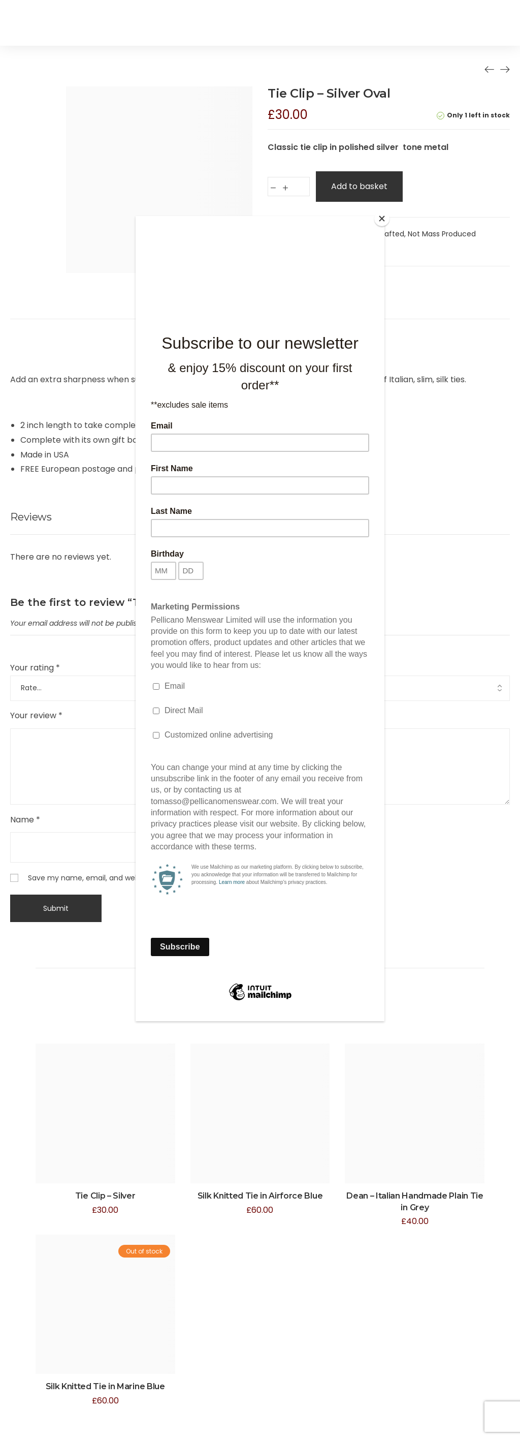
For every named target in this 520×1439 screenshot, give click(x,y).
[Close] (381, 218)
